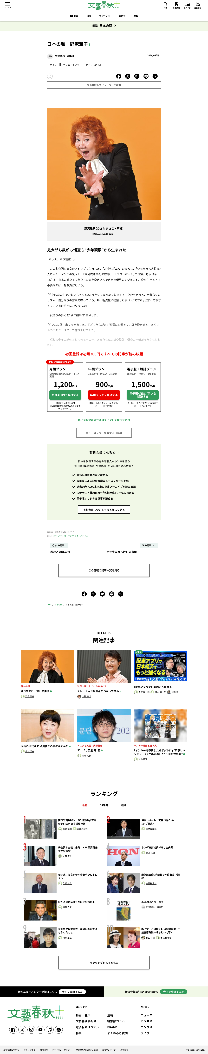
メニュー (7, 7)
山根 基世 (86, 696)
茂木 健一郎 (160, 692)
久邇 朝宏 (67, 883)
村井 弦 (175, 692)
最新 (84, 805)
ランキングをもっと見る (104, 963)
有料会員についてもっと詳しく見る (104, 510)
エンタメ (146, 1027)
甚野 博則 (67, 829)
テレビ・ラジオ (71, 64)
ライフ (53, 64)
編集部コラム (116, 1021)
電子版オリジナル (87, 1027)
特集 (79, 1033)
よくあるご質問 (117, 1033)
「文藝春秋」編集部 (63, 56)
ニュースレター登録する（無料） (104, 433)
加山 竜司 (142, 759)
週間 (123, 805)
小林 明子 (29, 751)
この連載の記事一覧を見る (104, 570)
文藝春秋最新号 (86, 1021)
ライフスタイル (94, 64)
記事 (88, 15)
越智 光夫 (67, 907)
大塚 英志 (86, 755)
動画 (76, 15)
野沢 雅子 (29, 696)
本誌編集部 (151, 829)
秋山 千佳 (150, 938)
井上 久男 (150, 853)
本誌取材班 (82, 829)
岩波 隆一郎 (144, 692)
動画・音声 (83, 1015)
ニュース (146, 1015)
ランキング (104, 15)
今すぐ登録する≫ (72, 992)
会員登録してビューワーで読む (104, 85)
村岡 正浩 (67, 938)
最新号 (122, 15)
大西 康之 (67, 856)
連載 (136, 15)
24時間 (104, 805)
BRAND (112, 1027)
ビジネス (146, 1021)
